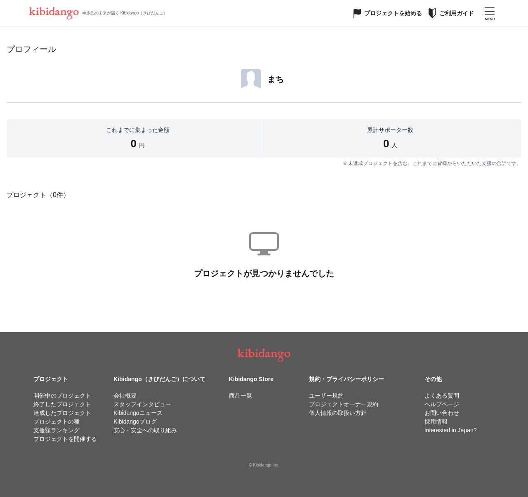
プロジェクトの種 (56, 421)
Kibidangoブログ (134, 421)
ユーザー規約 (326, 395)
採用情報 (436, 421)
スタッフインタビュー (142, 404)
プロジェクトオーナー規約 (343, 404)
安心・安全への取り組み (145, 430)
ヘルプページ (441, 404)
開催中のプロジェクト (62, 395)
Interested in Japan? (450, 430)
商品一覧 (240, 395)
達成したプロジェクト (62, 413)
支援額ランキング (56, 430)
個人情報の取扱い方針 (338, 413)
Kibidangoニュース (137, 413)
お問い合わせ (441, 413)
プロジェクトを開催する (65, 439)
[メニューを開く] (490, 13)
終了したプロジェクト (62, 404)
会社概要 (125, 395)
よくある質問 (441, 395)
